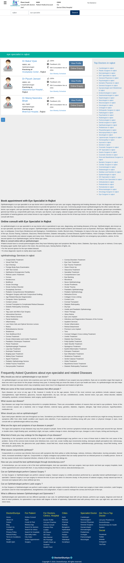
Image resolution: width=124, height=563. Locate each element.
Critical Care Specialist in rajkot (110, 179)
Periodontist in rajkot (106, 187)
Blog (8, 525)
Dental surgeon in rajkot (107, 122)
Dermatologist (86, 529)
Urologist (84, 534)
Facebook (102, 534)
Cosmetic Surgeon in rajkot (109, 147)
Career (8, 522)
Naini (27, 520)
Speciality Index (30, 534)
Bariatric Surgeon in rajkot (108, 162)
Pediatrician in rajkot (106, 127)
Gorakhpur (66, 542)
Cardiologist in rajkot (106, 68)
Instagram (102, 542)
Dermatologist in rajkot (107, 73)
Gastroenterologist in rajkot (108, 95)
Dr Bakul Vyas (29, 61)
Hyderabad (66, 529)
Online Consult (30, 517)
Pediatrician (85, 532)
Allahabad (65, 539)
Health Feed (47, 547)
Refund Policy (11, 534)
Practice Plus (48, 527)
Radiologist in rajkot (106, 118)
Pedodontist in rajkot (106, 184)
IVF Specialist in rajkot (107, 150)
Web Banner (48, 537)
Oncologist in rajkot (106, 105)
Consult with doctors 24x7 (28, 4)
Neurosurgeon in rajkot (107, 103)
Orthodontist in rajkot (106, 182)
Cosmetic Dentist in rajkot (108, 155)
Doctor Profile (48, 520)
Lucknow (65, 532)
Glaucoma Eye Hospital (32, 90)
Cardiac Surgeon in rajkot (108, 165)
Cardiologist (85, 517)
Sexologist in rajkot (106, 135)
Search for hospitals (32, 532)
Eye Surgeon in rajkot (107, 194)
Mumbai (65, 520)
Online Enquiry (77, 68)
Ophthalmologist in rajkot (108, 125)
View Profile (76, 63)
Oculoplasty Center (30, 72)
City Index (28, 537)
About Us (9, 520)
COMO (46, 530)
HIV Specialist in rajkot (107, 177)
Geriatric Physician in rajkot (109, 83)
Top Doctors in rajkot (104, 63)
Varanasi (65, 537)
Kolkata (64, 525)
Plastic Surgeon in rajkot (108, 70)
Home (8, 517)
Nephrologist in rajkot (106, 98)
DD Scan (46, 535)
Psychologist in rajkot (106, 80)
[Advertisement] (62, 34)
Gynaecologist (86, 527)
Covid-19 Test (30, 522)
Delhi (64, 517)
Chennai (65, 522)
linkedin (102, 539)
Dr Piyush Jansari (31, 78)
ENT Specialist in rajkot (107, 75)
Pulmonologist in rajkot (107, 120)
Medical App (29, 525)
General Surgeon (87, 525)
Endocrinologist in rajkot (107, 93)
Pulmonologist (86, 537)
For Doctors (92, 3)
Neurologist (85, 539)
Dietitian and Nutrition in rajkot (110, 172)
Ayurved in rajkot (105, 142)
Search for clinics (31, 529)
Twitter (101, 537)
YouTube (102, 544)
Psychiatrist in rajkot (106, 115)
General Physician (87, 522)
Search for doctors (31, 527)
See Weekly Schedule (58, 74)
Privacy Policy (11, 532)
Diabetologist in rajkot (107, 170)
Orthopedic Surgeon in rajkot (109, 110)
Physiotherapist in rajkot (107, 130)
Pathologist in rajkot (106, 113)
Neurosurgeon (86, 520)
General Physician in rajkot (108, 78)
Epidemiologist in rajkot (107, 174)
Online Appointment (32, 539)
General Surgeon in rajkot (108, 85)
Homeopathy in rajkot (106, 140)
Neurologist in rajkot (106, 100)
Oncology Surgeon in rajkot (109, 192)
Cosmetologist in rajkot (107, 167)
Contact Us (10, 527)
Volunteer (9, 529)
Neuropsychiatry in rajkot (108, 132)
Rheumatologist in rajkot (107, 189)
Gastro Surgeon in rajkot (108, 152)
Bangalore (66, 527)
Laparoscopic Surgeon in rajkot (110, 137)
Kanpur (64, 534)
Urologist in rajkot (105, 108)
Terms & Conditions (13, 537)
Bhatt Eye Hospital (30, 112)
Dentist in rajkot (104, 145)
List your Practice (49, 522)
